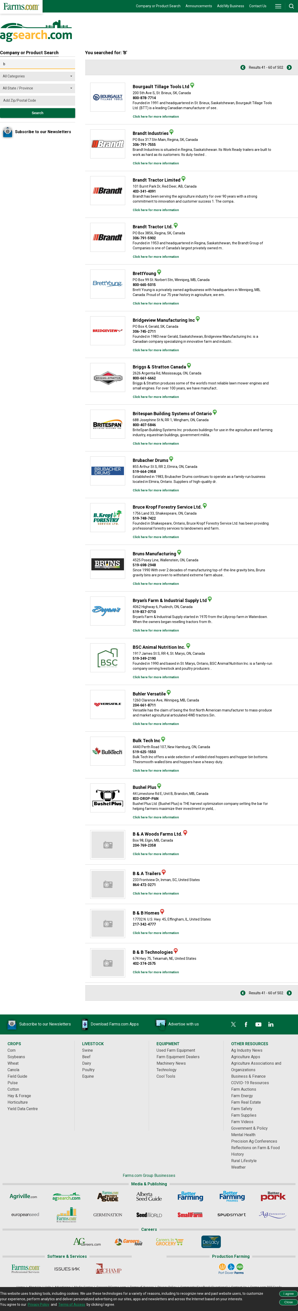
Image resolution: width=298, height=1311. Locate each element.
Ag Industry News (246, 1050)
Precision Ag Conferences (254, 1141)
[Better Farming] (190, 1196)
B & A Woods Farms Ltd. (157, 834)
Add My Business (230, 6)
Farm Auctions (243, 1089)
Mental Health (243, 1134)
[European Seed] (25, 1214)
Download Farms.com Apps (107, 1024)
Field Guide (17, 1076)
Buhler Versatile (149, 693)
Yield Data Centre (23, 1108)
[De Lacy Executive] (211, 1241)
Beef (86, 1056)
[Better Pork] (273, 1196)
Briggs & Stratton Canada (159, 366)
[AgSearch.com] (66, 1196)
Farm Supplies (243, 1115)
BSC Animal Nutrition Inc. (159, 647)
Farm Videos (242, 1121)
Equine (88, 1076)
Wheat (13, 1063)
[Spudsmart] (231, 1214)
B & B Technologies (153, 952)
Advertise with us (176, 1024)
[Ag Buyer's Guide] (107, 1196)
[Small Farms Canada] (190, 1214)
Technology (167, 1069)
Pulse (13, 1082)
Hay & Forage (19, 1095)
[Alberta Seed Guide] (149, 1196)
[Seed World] (149, 1214)
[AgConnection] (273, 1214)
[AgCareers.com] (87, 1241)
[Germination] (107, 1214)
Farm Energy (242, 1095)
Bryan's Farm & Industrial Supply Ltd (170, 600)
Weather (238, 1167)
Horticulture (18, 1102)
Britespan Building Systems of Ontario (172, 413)
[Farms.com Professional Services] (25, 1268)
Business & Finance (248, 1076)
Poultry (88, 1069)
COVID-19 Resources (250, 1082)
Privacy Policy (38, 1305)
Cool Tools (166, 1076)
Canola (13, 1069)
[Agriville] (25, 1196)
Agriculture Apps (245, 1056)
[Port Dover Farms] (231, 1268)
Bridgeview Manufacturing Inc (164, 320)
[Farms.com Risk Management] (66, 1214)
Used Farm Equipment (176, 1050)
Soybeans (16, 1056)
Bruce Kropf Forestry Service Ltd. (167, 507)
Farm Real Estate (246, 1102)
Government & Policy (249, 1128)
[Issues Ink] (67, 1268)
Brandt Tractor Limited (157, 180)
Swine (87, 1050)
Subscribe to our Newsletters (37, 1024)
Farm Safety (241, 1108)
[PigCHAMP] (108, 1268)
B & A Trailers (147, 873)
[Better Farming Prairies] (231, 1196)
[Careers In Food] (128, 1241)
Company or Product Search (158, 6)
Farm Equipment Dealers (178, 1056)
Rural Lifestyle (244, 1160)
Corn (12, 1050)
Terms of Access (71, 1305)
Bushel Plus (144, 787)
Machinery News (171, 1063)
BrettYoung (144, 273)
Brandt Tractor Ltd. (153, 226)
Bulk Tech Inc (146, 740)
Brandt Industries (151, 133)
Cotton (13, 1089)
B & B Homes (146, 913)
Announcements (199, 6)
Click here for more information (156, 116)
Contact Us (257, 6)
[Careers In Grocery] (169, 1241)
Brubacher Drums (150, 460)
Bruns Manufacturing (154, 553)
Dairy (86, 1063)
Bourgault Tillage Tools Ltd (161, 86)
